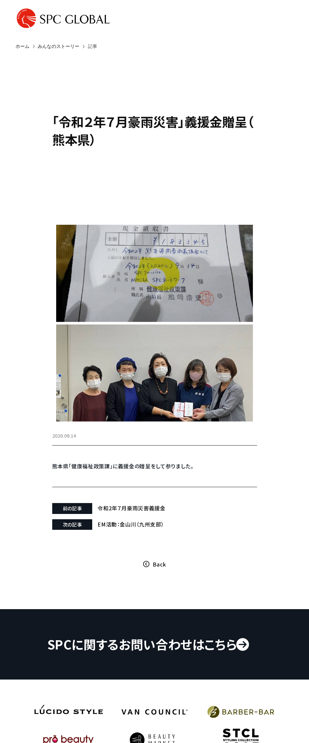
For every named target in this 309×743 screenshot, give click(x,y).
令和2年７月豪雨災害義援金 (131, 508)
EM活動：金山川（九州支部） (130, 524)
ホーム (22, 46)
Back (159, 564)
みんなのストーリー (58, 46)
